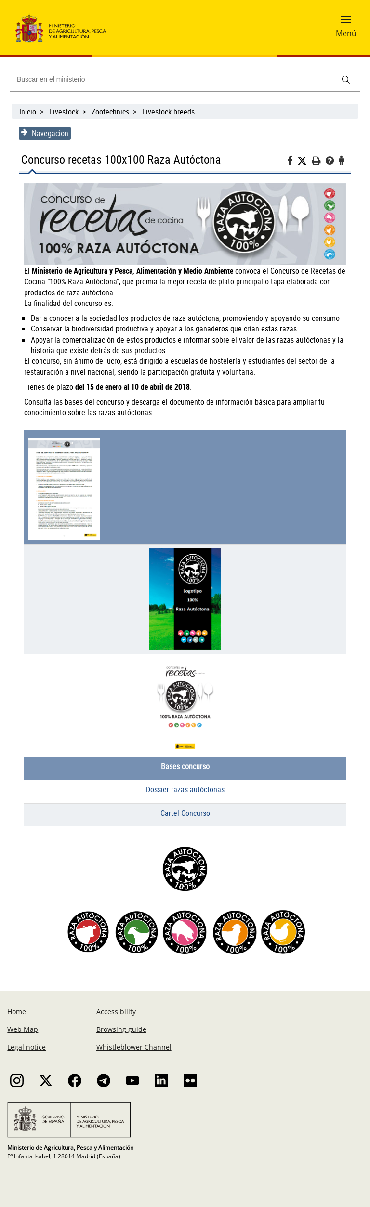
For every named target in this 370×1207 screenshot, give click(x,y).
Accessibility (116, 1011)
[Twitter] (304, 160)
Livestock (64, 111)
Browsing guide (121, 1029)
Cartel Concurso (185, 813)
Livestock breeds (168, 111)
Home (16, 1011)
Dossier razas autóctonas (185, 789)
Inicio (27, 111)
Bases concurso (185, 766)
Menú (346, 33)
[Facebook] (292, 161)
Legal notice (26, 1047)
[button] (345, 22)
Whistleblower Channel (134, 1047)
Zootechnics (110, 111)
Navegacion (44, 133)
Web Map (22, 1029)
